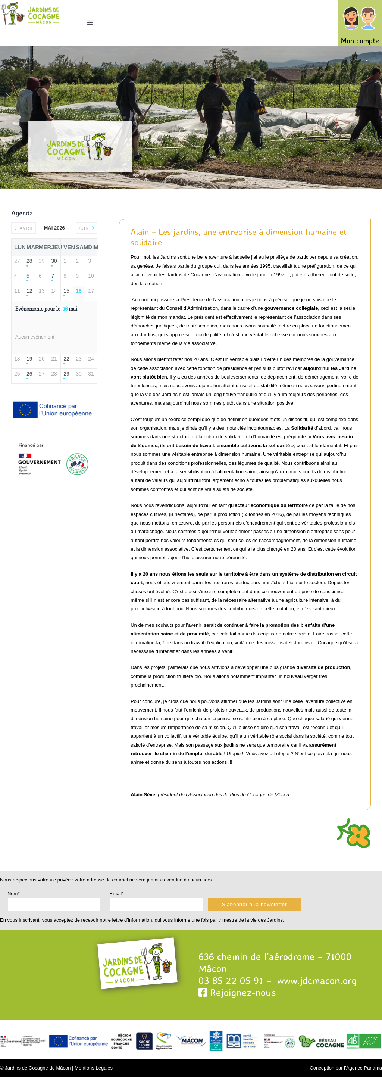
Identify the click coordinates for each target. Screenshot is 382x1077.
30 (54, 261)
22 (66, 359)
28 (29, 261)
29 (66, 374)
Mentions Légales (94, 1068)
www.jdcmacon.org (317, 980)
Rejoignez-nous (237, 992)
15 (66, 291)
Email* (117, 893)
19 (29, 359)
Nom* (13, 893)
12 (29, 291)
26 (29, 374)
